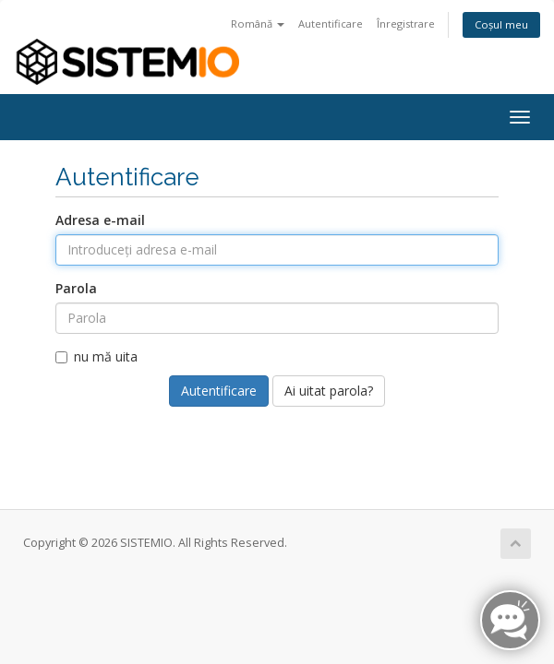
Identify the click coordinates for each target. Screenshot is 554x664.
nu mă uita (96, 356)
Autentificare (330, 23)
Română (257, 23)
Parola (76, 288)
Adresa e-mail (100, 220)
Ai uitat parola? (328, 390)
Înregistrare (406, 23)
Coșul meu (501, 24)
